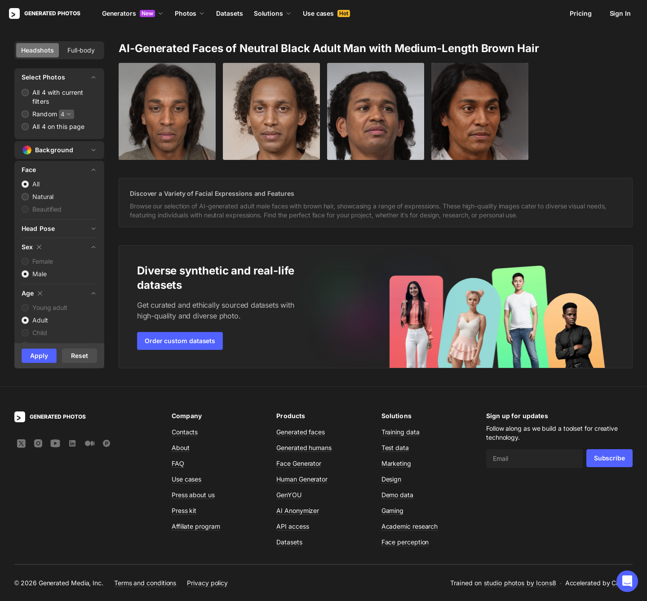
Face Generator (298, 463)
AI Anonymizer (297, 510)
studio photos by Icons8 (520, 583)
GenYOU (288, 495)
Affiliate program (196, 526)
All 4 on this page (58, 126)
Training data (400, 432)
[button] (627, 581)
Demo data (397, 495)
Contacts (185, 432)
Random (44, 114)
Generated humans (304, 447)
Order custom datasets (180, 341)
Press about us (193, 495)
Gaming (392, 510)
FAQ (178, 463)
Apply (39, 355)
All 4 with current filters (58, 96)
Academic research (409, 526)
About (181, 447)
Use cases (326, 13)
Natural (42, 196)
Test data (395, 447)
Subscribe (609, 458)
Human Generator (302, 479)
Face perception (405, 542)
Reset (79, 355)
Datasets (229, 13)
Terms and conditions (145, 583)
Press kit (184, 510)
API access (292, 526)
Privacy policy (207, 583)
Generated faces (300, 432)
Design (391, 479)
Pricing (580, 13)
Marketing (396, 463)
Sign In (620, 13)
